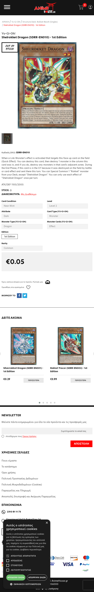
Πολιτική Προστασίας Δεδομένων (20, 478)
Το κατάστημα (9, 466)
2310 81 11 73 (14, 511)
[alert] (26, 554)
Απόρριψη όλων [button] (37, 577)
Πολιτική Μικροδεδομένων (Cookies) (22, 484)
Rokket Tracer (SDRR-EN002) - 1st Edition (68, 369)
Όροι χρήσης (9, 472)
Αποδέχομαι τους (21, 436)
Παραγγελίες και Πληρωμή (16, 490)
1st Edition (9, 236)
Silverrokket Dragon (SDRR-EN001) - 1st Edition (23, 369)
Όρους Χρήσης (29, 436)
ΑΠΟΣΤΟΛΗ (81, 444)
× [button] (47, 523)
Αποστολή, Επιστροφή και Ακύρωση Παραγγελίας (29, 496)
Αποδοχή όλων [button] (16, 577)
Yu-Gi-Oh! (15, 21)
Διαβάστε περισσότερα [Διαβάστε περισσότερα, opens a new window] (30, 549)
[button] (39, 402)
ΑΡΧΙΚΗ (5, 21)
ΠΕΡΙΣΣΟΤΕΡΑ (33, 380)
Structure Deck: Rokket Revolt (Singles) (40, 21)
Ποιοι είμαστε (9, 460)
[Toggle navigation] (7, 7)
